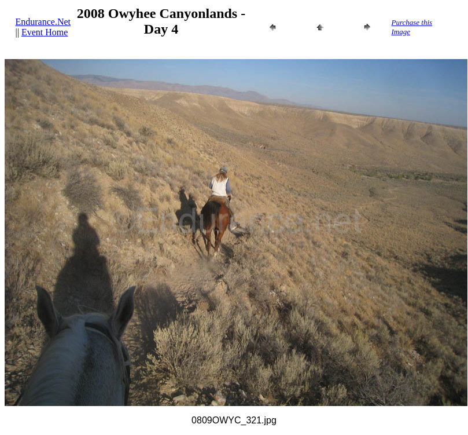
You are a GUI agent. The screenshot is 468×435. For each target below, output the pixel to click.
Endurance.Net (43, 22)
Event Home (44, 32)
